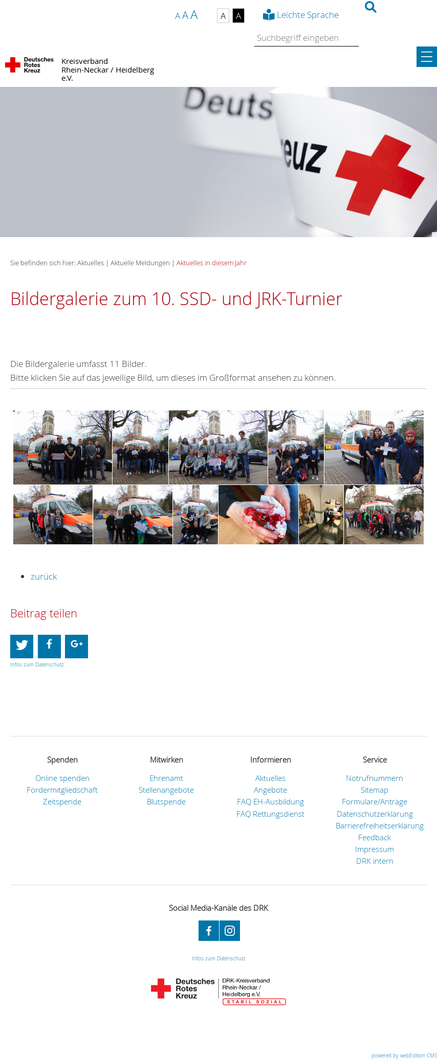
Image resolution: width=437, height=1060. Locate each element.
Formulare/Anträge (374, 801)
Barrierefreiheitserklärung (380, 826)
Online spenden (62, 778)
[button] (21, 646)
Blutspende (166, 801)
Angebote (270, 790)
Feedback (374, 837)
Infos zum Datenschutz (37, 664)
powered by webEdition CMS (404, 1055)
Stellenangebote (166, 790)
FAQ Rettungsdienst (270, 814)
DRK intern (375, 861)
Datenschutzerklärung (375, 814)
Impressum (374, 849)
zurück (44, 576)
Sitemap (374, 790)
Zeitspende (62, 801)
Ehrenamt (166, 778)
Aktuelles (270, 778)
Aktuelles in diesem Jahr (212, 262)
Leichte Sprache (308, 14)
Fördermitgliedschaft (62, 790)
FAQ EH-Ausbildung (270, 801)
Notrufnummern (374, 778)
